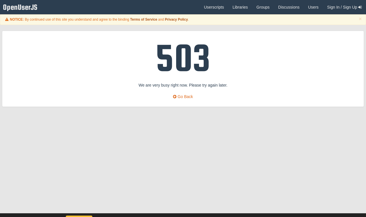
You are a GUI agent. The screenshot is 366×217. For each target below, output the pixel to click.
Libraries (240, 7)
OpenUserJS (21, 7)
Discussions (289, 7)
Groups (263, 7)
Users (313, 7)
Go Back (183, 96)
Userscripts (214, 7)
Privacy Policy (176, 19)
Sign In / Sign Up (344, 7)
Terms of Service (143, 19)
